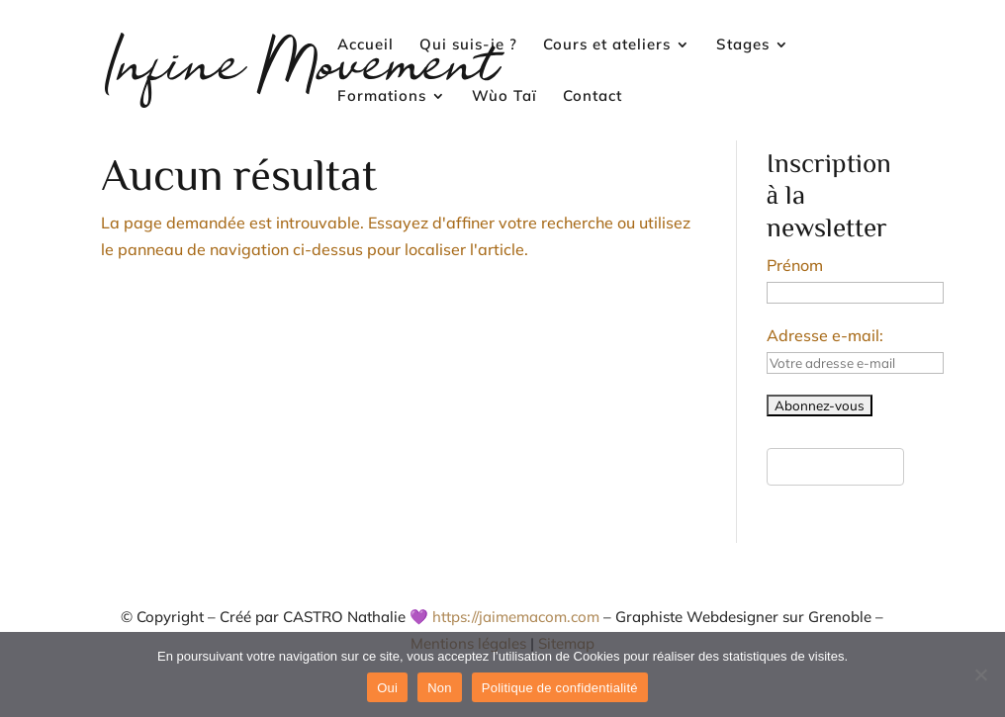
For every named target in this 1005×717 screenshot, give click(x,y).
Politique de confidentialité (560, 687)
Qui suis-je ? (468, 45)
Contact (592, 97)
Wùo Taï (504, 97)
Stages (743, 45)
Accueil (365, 45)
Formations (381, 97)
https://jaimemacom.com (515, 616)
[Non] (980, 674)
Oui (387, 687)
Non (439, 687)
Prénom (795, 265)
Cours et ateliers (607, 45)
